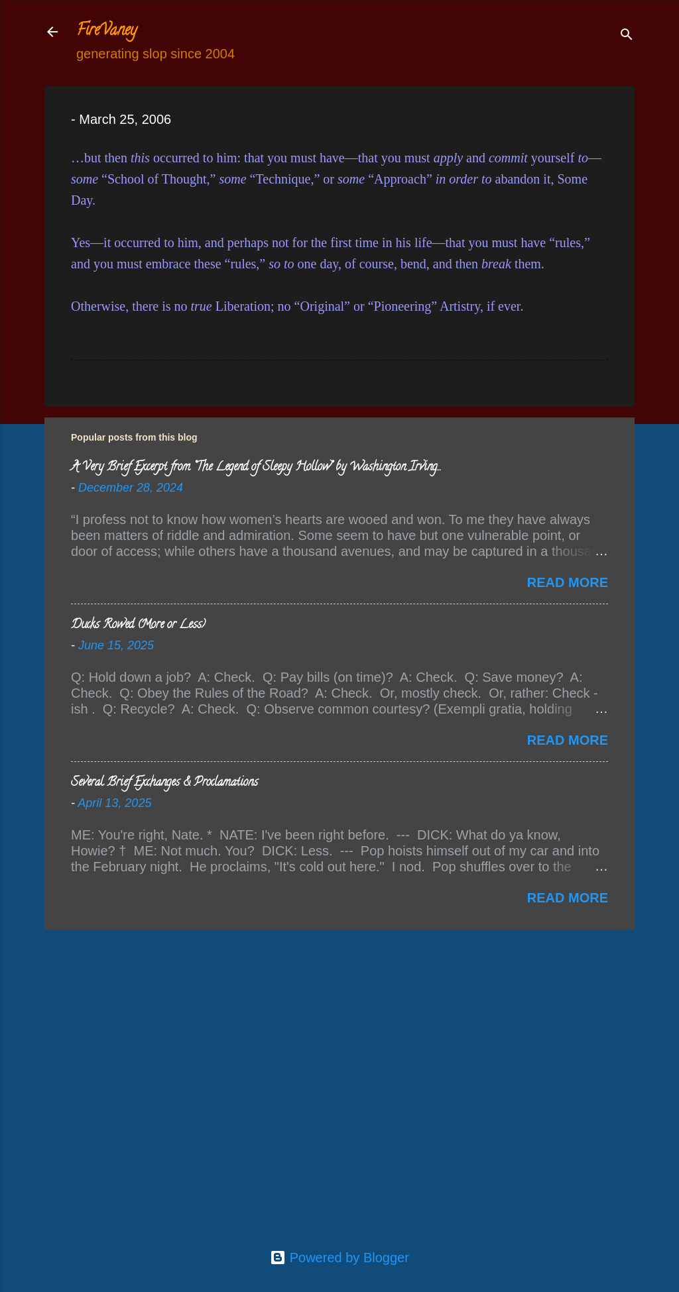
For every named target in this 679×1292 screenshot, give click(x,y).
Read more (567, 582)
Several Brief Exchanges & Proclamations (164, 783)
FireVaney (106, 31)
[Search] (627, 36)
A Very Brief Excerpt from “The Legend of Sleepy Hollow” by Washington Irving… (255, 467)
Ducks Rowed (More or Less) (138, 625)
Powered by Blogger (339, 1257)
